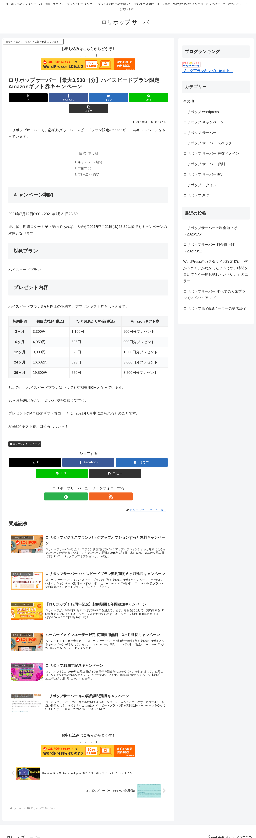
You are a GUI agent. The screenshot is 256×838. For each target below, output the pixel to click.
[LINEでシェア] (115, 97)
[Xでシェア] (34, 97)
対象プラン (85, 158)
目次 (82, 142)
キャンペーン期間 (90, 151)
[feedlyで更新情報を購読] (84, 487)
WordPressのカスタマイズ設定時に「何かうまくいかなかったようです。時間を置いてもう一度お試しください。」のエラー (215, 271)
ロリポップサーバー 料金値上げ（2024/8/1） (209, 248)
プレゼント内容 (88, 164)
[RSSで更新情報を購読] (93, 487)
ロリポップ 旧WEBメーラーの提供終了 (214, 308)
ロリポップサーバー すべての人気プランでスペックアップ (214, 295)
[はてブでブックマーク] (88, 97)
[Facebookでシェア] (61, 97)
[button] (142, 97)
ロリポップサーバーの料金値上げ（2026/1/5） (210, 231)
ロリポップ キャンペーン (25, 434)
